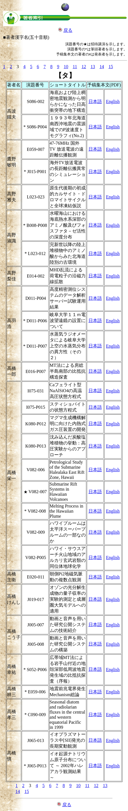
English (113, 101)
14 (101, 66)
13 (92, 66)
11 (75, 66)
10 (66, 66)
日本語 (95, 101)
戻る (67, 30)
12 (83, 66)
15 (110, 66)
